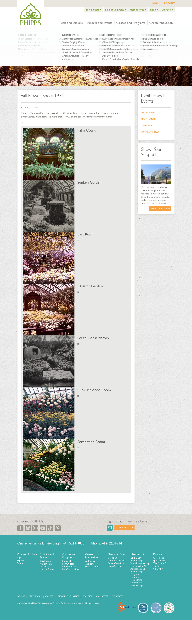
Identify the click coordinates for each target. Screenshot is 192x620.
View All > (158, 568)
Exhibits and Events (99, 23)
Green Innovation (161, 23)
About (21, 596)
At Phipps (90, 561)
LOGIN (156, 3)
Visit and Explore (71, 23)
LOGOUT (169, 3)
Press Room (35, 596)
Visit (19, 557)
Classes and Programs (130, 23)
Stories (20, 563)
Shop (153, 9)
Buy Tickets (92, 9)
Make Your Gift (159, 208)
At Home (89, 563)
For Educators (69, 566)
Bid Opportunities (68, 596)
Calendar (146, 125)
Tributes (157, 566)
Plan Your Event (114, 9)
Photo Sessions (115, 566)
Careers (49, 596)
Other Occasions (116, 563)
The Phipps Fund (161, 563)
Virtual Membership (140, 563)
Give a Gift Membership (136, 559)
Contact (117, 596)
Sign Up (123, 527)
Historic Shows (150, 132)
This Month (148, 112)
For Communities (70, 569)
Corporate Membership (136, 578)
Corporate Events (116, 560)
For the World (92, 566)
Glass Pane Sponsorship (159, 559)
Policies (87, 596)
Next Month (148, 119)
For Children (68, 563)
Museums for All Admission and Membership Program (138, 570)
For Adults (67, 561)
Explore (20, 560)
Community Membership (136, 584)
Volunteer (102, 596)
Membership (137, 9)
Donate (166, 9)
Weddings (113, 557)
